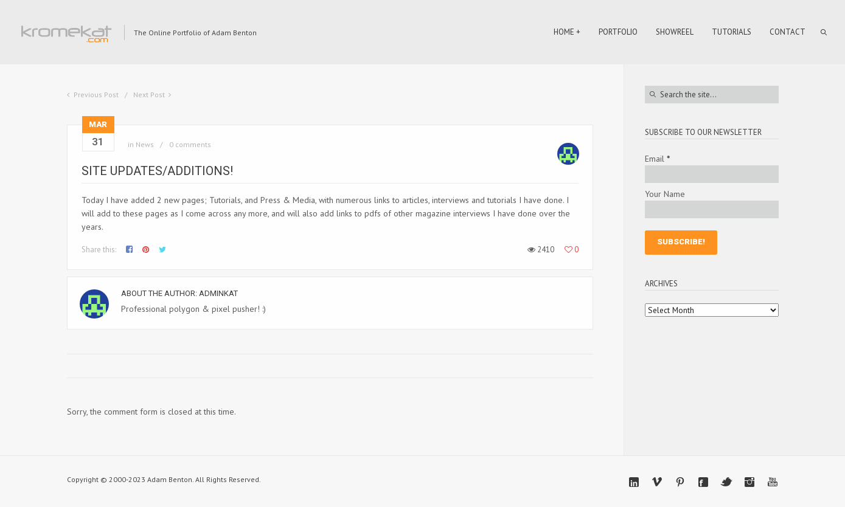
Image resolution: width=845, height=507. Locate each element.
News (145, 144)
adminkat (218, 293)
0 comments (190, 144)
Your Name (665, 193)
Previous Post (96, 94)
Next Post (149, 94)
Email (657, 158)
